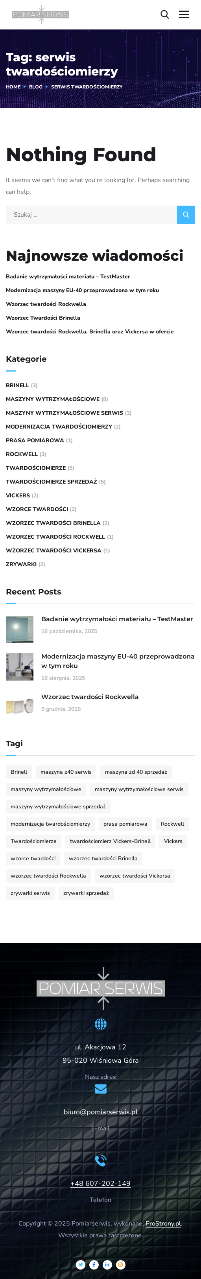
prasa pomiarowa (35, 440)
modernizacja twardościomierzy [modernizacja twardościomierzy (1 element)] (50, 824)
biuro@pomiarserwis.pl (101, 1112)
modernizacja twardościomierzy (59, 427)
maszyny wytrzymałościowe (53, 399)
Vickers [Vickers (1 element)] (173, 841)
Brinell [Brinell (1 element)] (19, 772)
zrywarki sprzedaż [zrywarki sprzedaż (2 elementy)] (86, 893)
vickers (18, 495)
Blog (35, 87)
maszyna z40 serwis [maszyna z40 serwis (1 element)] (66, 772)
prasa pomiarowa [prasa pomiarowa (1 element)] (125, 824)
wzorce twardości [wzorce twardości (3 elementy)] (33, 858)
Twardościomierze (36, 468)
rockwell (22, 454)
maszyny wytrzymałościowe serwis (64, 413)
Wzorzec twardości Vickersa (53, 550)
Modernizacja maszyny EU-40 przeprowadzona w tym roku (82, 290)
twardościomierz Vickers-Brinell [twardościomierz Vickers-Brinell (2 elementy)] (110, 841)
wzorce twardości (37, 509)
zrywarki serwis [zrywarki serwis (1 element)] (30, 893)
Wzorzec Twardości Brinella (43, 318)
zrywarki (21, 564)
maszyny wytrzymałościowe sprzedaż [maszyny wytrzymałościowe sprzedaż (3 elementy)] (58, 806)
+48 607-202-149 (100, 1183)
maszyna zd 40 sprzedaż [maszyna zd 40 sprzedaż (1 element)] (136, 772)
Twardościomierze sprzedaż (51, 482)
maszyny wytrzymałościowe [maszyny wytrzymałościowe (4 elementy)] (46, 789)
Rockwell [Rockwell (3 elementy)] (172, 824)
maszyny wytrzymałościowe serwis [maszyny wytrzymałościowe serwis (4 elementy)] (139, 789)
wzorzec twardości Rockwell (55, 537)
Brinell (17, 385)
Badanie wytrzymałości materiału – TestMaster (68, 276)
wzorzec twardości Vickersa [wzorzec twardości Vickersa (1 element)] (135, 876)
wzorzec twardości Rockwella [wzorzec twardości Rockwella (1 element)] (48, 876)
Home (13, 87)
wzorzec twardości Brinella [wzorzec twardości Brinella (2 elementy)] (103, 858)
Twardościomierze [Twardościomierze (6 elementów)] (34, 841)
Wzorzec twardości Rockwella (46, 304)
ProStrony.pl (163, 1223)
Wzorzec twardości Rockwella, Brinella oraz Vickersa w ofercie (90, 331)
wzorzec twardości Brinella (53, 523)
